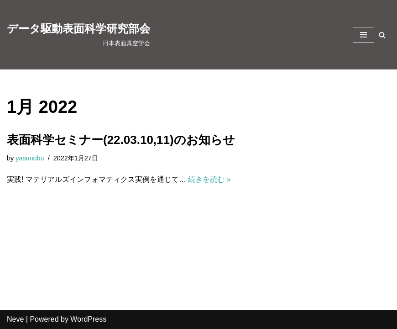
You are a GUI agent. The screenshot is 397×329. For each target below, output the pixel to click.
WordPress (88, 319)
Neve (15, 319)
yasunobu (30, 158)
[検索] (382, 35)
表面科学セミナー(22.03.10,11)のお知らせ (121, 140)
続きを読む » (209, 179)
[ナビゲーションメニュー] (363, 34)
